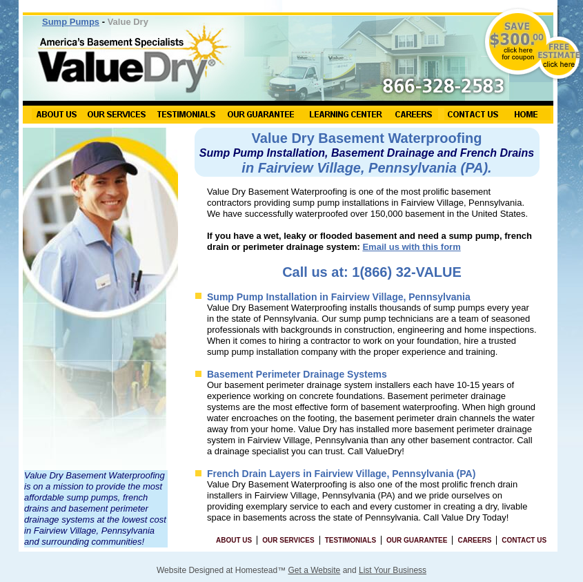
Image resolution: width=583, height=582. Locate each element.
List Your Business (392, 570)
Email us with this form (411, 247)
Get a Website (314, 570)
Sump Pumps (70, 22)
